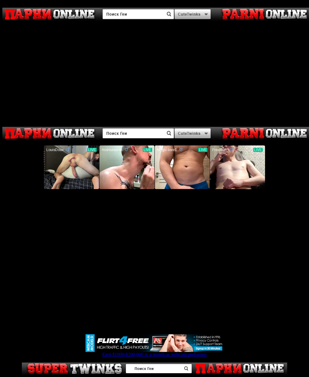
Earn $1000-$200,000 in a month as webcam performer (154, 352)
